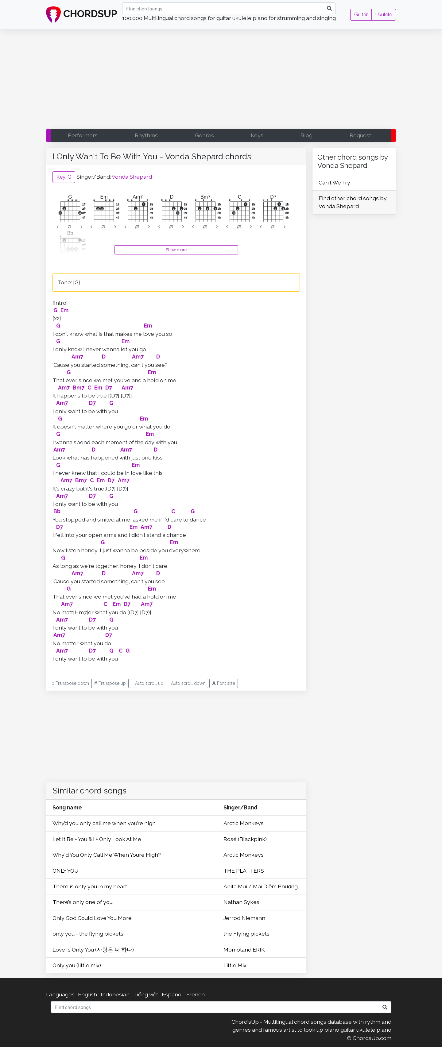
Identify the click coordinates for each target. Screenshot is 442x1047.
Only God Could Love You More (92, 918)
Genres (204, 135)
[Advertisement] (221, 81)
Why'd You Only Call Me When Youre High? (106, 854)
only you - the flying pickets (87, 933)
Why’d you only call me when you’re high (104, 823)
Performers (83, 135)
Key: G (63, 177)
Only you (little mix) (76, 965)
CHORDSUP (81, 14)
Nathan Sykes (241, 902)
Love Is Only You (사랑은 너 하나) (93, 949)
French (195, 994)
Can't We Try (334, 182)
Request (360, 135)
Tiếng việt (145, 994)
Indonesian (115, 994)
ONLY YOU (65, 870)
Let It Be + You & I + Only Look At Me (96, 839)
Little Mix (234, 965)
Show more (176, 249)
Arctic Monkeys (243, 823)
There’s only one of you (82, 902)
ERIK (259, 949)
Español (172, 994)
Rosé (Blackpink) (245, 839)
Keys (257, 135)
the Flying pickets (246, 933)
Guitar (361, 14)
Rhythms (146, 135)
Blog (306, 135)
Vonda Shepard (132, 176)
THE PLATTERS (243, 870)
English (87, 994)
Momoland (238, 949)
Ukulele (383, 14)
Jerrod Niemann (244, 918)
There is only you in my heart (89, 886)
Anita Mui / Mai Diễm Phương (260, 886)
